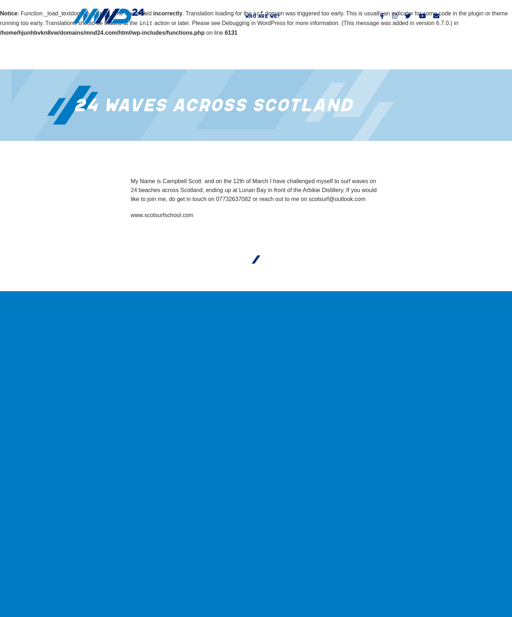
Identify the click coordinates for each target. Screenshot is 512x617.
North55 (431, 587)
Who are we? (262, 16)
